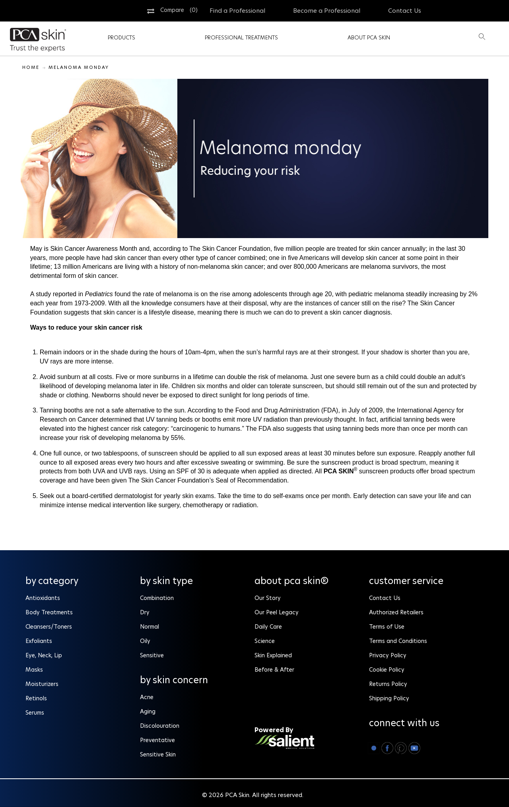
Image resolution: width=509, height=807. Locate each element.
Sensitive (152, 655)
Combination (157, 598)
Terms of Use (386, 627)
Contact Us (384, 598)
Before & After (274, 670)
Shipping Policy (389, 698)
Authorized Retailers (396, 612)
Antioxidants (42, 598)
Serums (34, 713)
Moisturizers (41, 684)
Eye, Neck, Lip (43, 655)
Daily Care (268, 627)
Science (264, 641)
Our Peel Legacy (276, 612)
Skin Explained (273, 655)
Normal (149, 627)
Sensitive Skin (158, 754)
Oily (145, 641)
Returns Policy (388, 684)
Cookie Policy (386, 670)
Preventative (157, 740)
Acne (146, 697)
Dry (145, 612)
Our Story (267, 598)
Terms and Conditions (398, 641)
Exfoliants (38, 641)
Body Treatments (49, 612)
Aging (147, 711)
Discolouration (159, 726)
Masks (35, 670)
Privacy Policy (387, 655)
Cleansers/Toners (48, 627)
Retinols (36, 698)
